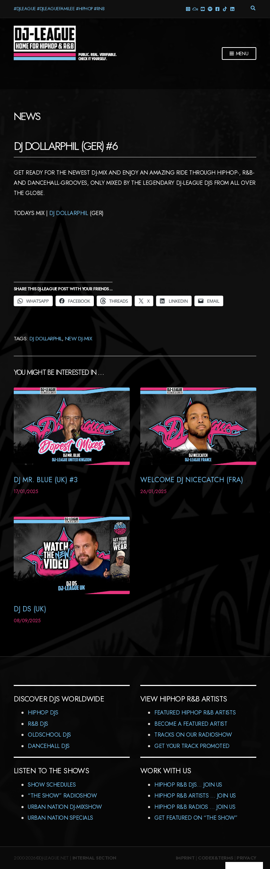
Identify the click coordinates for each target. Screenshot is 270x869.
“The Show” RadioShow (62, 796)
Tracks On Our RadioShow (193, 735)
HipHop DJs (43, 713)
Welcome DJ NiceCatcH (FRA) (191, 480)
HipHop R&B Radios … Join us (194, 807)
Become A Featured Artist (190, 724)
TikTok (224, 8)
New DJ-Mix (78, 338)
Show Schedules (52, 785)
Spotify (209, 8)
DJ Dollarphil (68, 213)
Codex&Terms (215, 858)
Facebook (217, 8)
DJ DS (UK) (30, 609)
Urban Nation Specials (60, 818)
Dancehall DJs (49, 746)
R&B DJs (38, 724)
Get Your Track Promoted (192, 746)
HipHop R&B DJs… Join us (188, 785)
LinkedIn (232, 8)
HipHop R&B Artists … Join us (195, 796)
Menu (239, 54)
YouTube (202, 8)
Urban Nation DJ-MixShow (65, 807)
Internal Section (94, 858)
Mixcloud (195, 8)
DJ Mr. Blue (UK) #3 (46, 480)
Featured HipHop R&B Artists (195, 713)
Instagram (187, 8)
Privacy (246, 858)
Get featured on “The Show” (196, 818)
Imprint (185, 858)
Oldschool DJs (49, 735)
